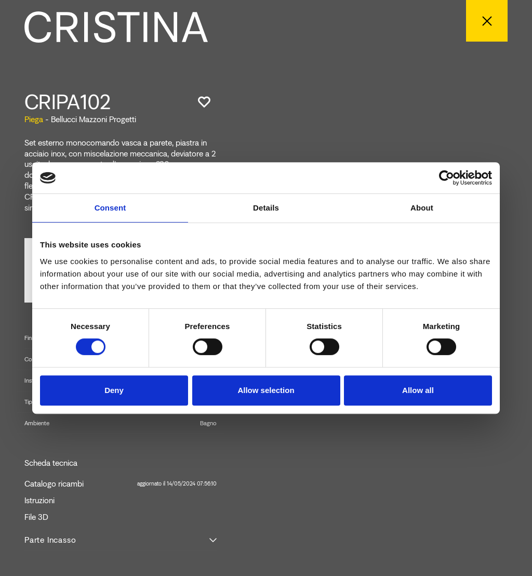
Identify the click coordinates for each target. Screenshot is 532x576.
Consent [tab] (110, 207)
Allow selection (265, 390)
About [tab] (421, 207)
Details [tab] (266, 207)
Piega (33, 119)
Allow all (418, 390)
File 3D (36, 517)
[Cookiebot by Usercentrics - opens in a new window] (446, 178)
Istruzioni (39, 500)
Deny (114, 390)
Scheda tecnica (50, 463)
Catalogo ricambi (120, 484)
